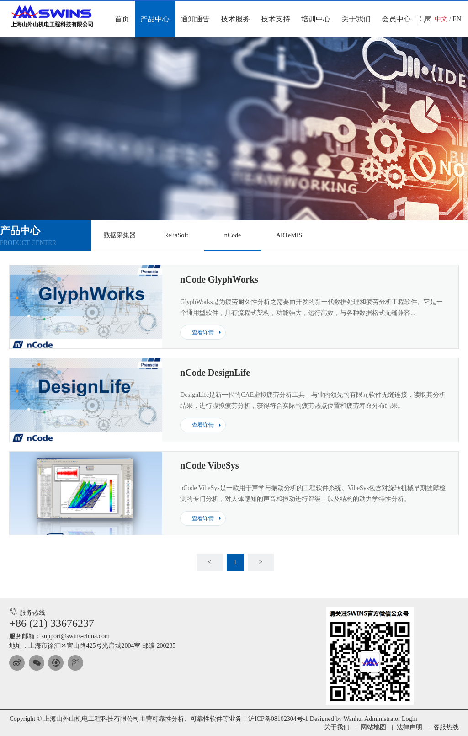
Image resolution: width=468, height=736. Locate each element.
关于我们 (337, 727)
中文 (441, 19)
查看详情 (203, 332)
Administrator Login (390, 718)
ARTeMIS (289, 235)
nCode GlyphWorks (219, 279)
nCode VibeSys (209, 465)
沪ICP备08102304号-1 (278, 718)
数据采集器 (120, 235)
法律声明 (409, 727)
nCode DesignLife (215, 373)
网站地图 (373, 727)
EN (456, 19)
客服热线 (446, 727)
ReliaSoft (176, 235)
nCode (232, 235)
